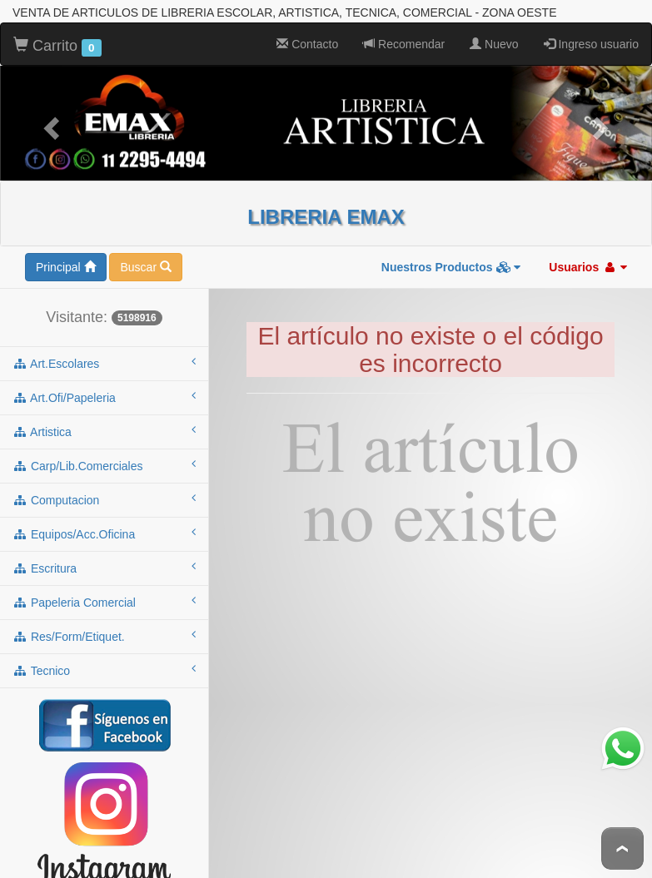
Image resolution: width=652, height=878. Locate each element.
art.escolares (104, 362)
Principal (66, 267)
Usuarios (588, 267)
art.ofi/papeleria (104, 396)
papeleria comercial (104, 601)
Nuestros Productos (451, 267)
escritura (104, 567)
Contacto (307, 44)
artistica (104, 431)
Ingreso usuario (591, 44)
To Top (622, 848)
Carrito (57, 47)
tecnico (104, 669)
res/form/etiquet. (104, 635)
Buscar (145, 267)
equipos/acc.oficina (104, 533)
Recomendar (404, 44)
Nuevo (494, 44)
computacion (104, 499)
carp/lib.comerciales (104, 465)
